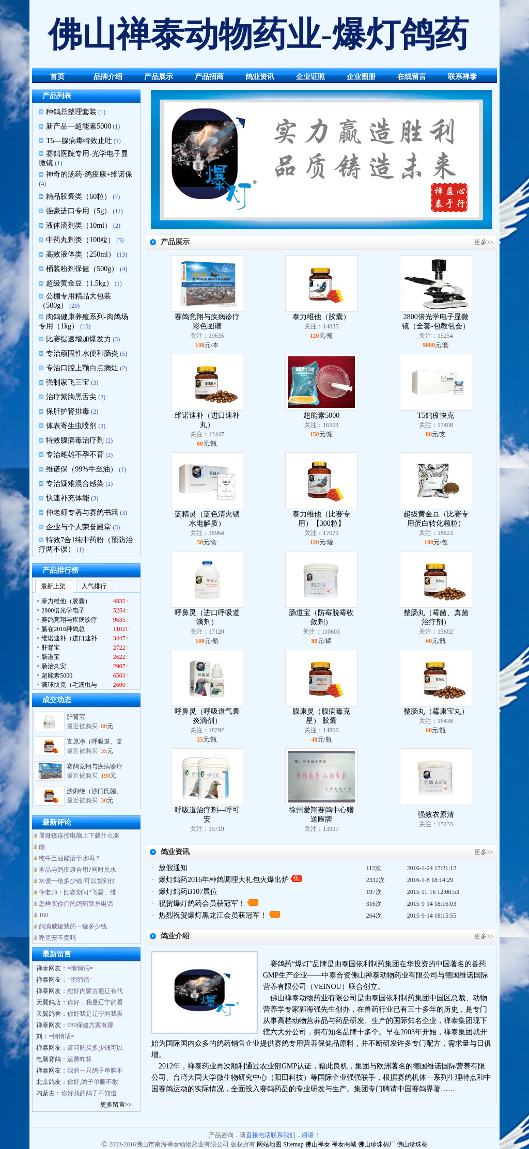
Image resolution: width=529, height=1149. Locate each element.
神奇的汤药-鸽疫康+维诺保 (89, 174)
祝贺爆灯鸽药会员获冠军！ (202, 903)
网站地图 (269, 1144)
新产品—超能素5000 (78, 126)
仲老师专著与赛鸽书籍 (82, 512)
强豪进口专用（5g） (78, 211)
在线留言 (411, 77)
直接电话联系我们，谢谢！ (283, 1135)
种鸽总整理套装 (71, 112)
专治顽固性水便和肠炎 (82, 353)
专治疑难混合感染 (75, 483)
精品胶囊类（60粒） (78, 196)
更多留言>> (116, 1104)
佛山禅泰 (317, 1144)
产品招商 (209, 77)
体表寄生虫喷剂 (71, 426)
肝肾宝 (76, 721)
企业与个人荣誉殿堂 (78, 527)
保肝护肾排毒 (67, 411)
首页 (57, 77)
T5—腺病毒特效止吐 (79, 141)
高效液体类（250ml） (80, 254)
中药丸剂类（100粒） (80, 240)
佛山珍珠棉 (412, 1144)
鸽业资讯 (259, 77)
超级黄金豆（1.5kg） (79, 283)
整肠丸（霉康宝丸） (436, 711)
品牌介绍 (108, 77)
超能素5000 (321, 415)
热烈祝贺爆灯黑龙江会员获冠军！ (213, 915)
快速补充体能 (67, 498)
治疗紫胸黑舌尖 (71, 397)
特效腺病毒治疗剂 (75, 440)
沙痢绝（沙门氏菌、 (94, 795)
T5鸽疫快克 (436, 415)
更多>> (484, 242)
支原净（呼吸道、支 (94, 745)
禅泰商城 (344, 1144)
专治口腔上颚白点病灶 (82, 368)
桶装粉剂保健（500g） (82, 269)
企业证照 (310, 77)
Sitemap (293, 1144)
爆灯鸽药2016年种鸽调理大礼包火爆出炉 (224, 880)
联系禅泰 (462, 77)
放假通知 (173, 868)
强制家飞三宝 (67, 382)
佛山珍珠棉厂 (376, 1144)
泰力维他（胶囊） (321, 317)
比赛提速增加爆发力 (78, 339)
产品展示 (158, 77)
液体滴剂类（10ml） (79, 225)
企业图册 (361, 77)
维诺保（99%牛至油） (81, 469)
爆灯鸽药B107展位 (188, 891)
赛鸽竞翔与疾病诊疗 (94, 770)
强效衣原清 (436, 815)
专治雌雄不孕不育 (75, 455)
